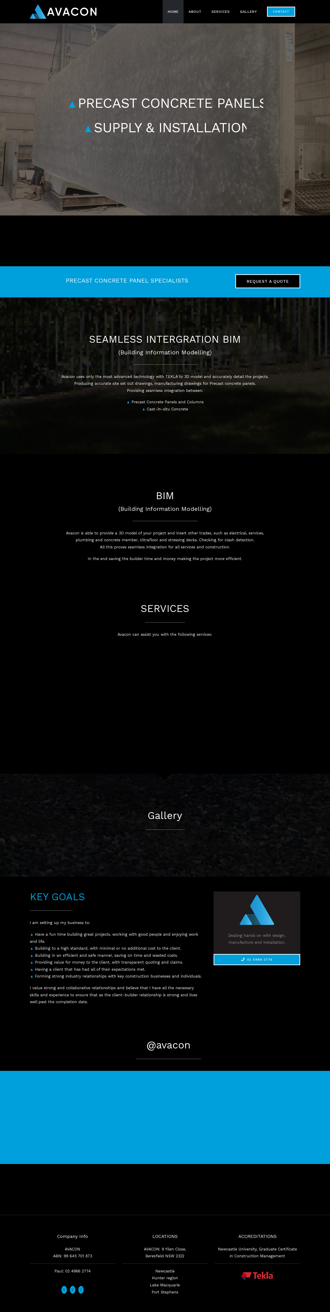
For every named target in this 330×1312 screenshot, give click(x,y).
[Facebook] (64, 1290)
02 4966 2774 (78, 1271)
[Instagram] (72, 1290)
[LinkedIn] (81, 1290)
